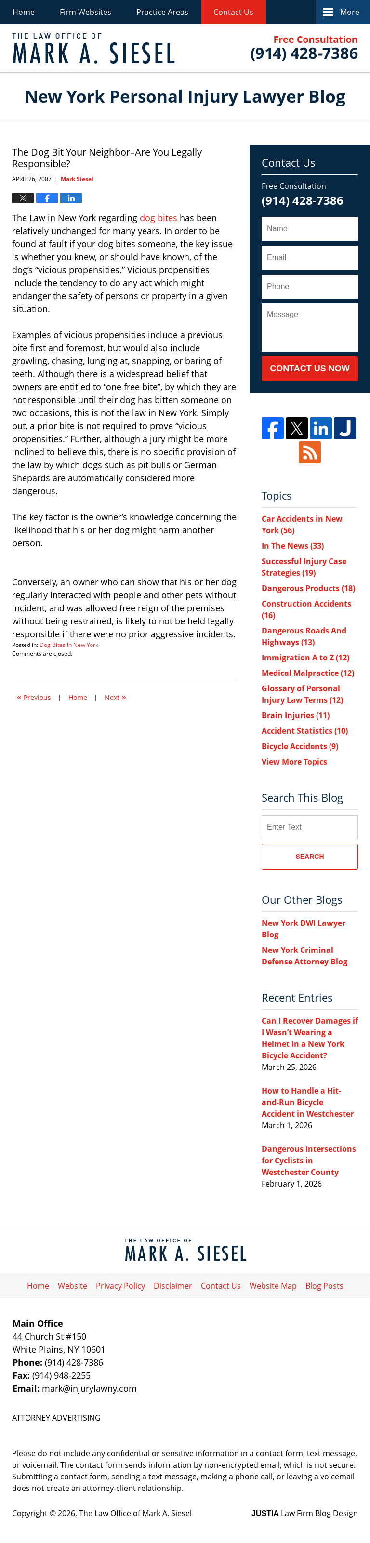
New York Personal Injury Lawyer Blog (93, 48)
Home (24, 12)
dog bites (160, 218)
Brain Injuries (296, 715)
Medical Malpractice (308, 673)
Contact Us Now (310, 368)
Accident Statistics (305, 730)
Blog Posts (324, 1285)
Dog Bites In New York (69, 645)
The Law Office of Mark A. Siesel (135, 1513)
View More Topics (294, 761)
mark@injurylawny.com (89, 1388)
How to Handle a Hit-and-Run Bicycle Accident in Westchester (308, 1102)
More (349, 12)
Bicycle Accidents (300, 746)
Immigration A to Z (305, 657)
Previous (34, 696)
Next (115, 696)
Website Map (273, 1285)
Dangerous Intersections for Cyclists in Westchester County (309, 1160)
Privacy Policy (120, 1285)
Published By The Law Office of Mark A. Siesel (304, 48)
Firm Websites (85, 12)
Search (309, 856)
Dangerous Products (308, 588)
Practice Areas (162, 12)
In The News (293, 546)
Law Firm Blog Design (304, 1513)
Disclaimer (173, 1285)
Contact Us (233, 12)
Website (72, 1285)
